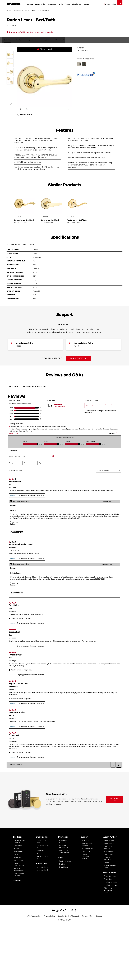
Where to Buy (110, 4)
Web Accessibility (34, 915)
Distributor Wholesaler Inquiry (108, 889)
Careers (107, 861)
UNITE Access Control (19, 840)
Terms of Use (87, 915)
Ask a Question (87, 847)
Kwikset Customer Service (85, 855)
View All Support (51, 358)
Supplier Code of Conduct (68, 915)
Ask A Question (79, 358)
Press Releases (109, 875)
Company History (108, 846)
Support (87, 4)
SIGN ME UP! (114, 799)
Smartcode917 (42, 869)
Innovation (52, 4)
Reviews (13, 385)
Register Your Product (86, 843)
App (38, 852)
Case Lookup (86, 850)
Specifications (36, 40)
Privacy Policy (49, 915)
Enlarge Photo (25, 115)
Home (9, 11)
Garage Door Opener (19, 873)
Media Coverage (110, 884)
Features (22, 40)
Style (61, 4)
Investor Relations (107, 857)
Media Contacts (110, 881)
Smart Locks (40, 4)
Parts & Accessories (18, 868)
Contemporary (65, 860)
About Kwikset (110, 840)
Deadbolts (18, 844)
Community (108, 853)
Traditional (63, 863)
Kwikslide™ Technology (63, 845)
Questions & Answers (34, 385)
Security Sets (19, 859)
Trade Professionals (73, 4)
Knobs (16, 847)
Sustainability (109, 850)
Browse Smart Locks (42, 856)
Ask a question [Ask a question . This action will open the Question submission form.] (47, 32)
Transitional (63, 866)
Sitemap (99, 915)
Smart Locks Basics (41, 840)
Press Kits (108, 878)
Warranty (85, 840)
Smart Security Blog (110, 865)
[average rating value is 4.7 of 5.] (14, 32)
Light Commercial (19, 863)
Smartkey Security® (63, 840)
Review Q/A (63, 40)
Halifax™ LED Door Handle (64, 850)
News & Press (109, 842)
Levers (26, 11)
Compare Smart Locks (42, 845)
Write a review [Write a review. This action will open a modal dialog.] (33, 32)
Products (29, 4)
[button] (44, 80)
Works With (41, 849)
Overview (10, 40)
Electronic (18, 856)
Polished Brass (85, 59)
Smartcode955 (42, 866)
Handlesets (18, 850)
